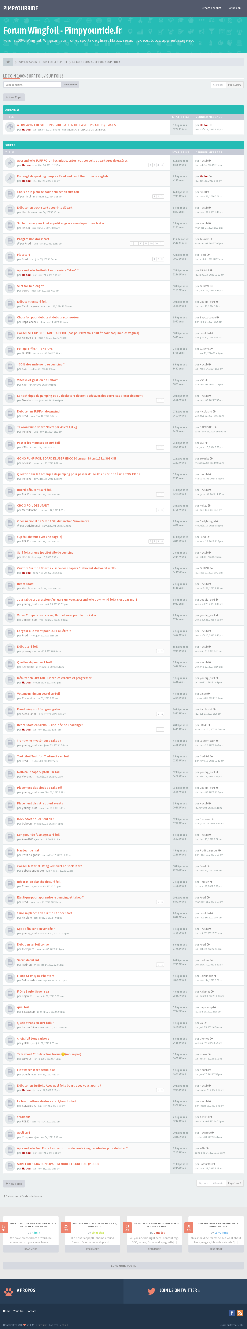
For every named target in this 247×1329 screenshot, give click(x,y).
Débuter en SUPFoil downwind (38, 411)
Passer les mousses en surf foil (38, 443)
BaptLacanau (30, 322)
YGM (202, 1148)
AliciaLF (204, 270)
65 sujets (218, 84)
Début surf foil (27, 646)
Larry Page (221, 1233)
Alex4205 (27, 839)
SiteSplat (98, 1233)
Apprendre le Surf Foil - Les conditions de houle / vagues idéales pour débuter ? (72, 1148)
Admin (36, 1233)
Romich (26, 886)
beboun (27, 823)
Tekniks (204, 239)
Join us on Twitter (180, 1290)
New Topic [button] (14, 97)
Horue (203, 1054)
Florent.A (27, 776)
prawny (26, 651)
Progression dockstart (33, 239)
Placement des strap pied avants (40, 803)
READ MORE (31, 1249)
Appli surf (23, 1132)
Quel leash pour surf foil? (34, 662)
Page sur (234, 84)
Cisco (25, 698)
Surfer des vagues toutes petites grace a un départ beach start (61, 223)
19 (151, 243)
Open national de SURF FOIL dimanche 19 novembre (53, 521)
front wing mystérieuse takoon (39, 741)
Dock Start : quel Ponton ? (35, 819)
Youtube (18, 1311)
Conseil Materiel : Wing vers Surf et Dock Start (49, 866)
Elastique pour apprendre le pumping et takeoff (50, 897)
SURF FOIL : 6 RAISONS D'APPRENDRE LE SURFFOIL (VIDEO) (58, 1164)
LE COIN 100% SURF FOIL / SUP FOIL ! (33, 76)
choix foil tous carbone (33, 1038)
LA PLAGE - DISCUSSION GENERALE (87, 129)
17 (141, 243)
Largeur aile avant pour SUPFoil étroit (44, 631)
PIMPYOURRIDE (20, 8)
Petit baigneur (31, 306)
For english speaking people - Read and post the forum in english (62, 176)
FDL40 (25, 541)
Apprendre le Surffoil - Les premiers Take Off (47, 270)
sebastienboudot (33, 870)
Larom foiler (29, 1027)
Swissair (205, 819)
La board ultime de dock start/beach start (47, 1101)
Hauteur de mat (28, 850)
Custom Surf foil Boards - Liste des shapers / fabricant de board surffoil (67, 568)
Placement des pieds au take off (39, 788)
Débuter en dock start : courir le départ (45, 208)
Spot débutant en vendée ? (36, 929)
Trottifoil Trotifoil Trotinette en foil (43, 756)
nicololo (205, 333)
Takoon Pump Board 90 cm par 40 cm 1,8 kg (47, 427)
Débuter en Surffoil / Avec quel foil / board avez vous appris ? (59, 1085)
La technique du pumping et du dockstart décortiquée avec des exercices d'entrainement (80, 396)
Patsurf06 (206, 1164)
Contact (31, 1311)
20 (156, 243)
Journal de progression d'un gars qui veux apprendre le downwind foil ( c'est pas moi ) (77, 599)
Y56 (24, 369)
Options (204, 1183)
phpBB (65, 1324)
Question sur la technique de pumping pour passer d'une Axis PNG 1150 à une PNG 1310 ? (78, 474)
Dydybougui (32, 526)
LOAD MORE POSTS (123, 1266)
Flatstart (23, 255)
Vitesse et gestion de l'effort (37, 380)
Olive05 (27, 1059)
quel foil (23, 1007)
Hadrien (27, 965)
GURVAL (205, 286)
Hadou (26, 129)
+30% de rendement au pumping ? (41, 364)
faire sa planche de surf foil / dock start (45, 913)
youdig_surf (207, 302)
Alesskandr (29, 714)
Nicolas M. (206, 411)
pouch (26, 1074)
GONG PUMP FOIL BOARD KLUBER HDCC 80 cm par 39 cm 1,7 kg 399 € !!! (66, 458)
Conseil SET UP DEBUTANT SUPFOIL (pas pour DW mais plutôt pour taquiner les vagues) (78, 333)
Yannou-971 (29, 337)
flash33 (204, 1117)
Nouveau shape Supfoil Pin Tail (38, 772)
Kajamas (27, 996)
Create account (211, 8)
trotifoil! (23, 1117)
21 (161, 243)
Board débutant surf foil (34, 490)
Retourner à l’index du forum (22, 1196)
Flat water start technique (36, 1070)
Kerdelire (28, 667)
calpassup (28, 1012)
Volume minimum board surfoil (38, 694)
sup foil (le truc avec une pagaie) (39, 537)
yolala (25, 1043)
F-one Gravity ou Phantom (35, 976)
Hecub (204, 160)
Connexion (234, 8)
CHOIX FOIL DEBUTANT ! (34, 505)
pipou (25, 290)
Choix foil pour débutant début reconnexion (48, 317)
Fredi (28, 243)
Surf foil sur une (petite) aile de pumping (45, 552)
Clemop (205, 1038)
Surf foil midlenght (30, 286)
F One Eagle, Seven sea (33, 991)
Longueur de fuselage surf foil (38, 835)
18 (146, 243)
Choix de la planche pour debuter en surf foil (48, 192)
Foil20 (25, 494)
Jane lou (159, 1233)
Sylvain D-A (29, 1106)
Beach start (25, 584)
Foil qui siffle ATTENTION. (35, 349)
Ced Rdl (205, 756)
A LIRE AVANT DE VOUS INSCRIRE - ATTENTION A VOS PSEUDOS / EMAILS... (67, 125)
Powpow (27, 1137)
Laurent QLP (207, 741)
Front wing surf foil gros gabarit (40, 709)
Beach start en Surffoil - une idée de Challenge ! (50, 725)
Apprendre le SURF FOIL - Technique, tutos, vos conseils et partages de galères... (73, 160)
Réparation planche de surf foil (38, 882)
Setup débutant (28, 960)
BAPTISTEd (206, 427)
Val (201, 1023)
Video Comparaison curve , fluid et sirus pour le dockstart (57, 615)
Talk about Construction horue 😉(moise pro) (49, 1054)
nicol (28, 196)
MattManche (29, 510)
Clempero (28, 949)
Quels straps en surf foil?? (35, 1023)
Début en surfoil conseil (33, 944)
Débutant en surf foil (32, 302)
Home (7, 1311)
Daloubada (28, 980)
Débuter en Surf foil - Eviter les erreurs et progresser (54, 678)
